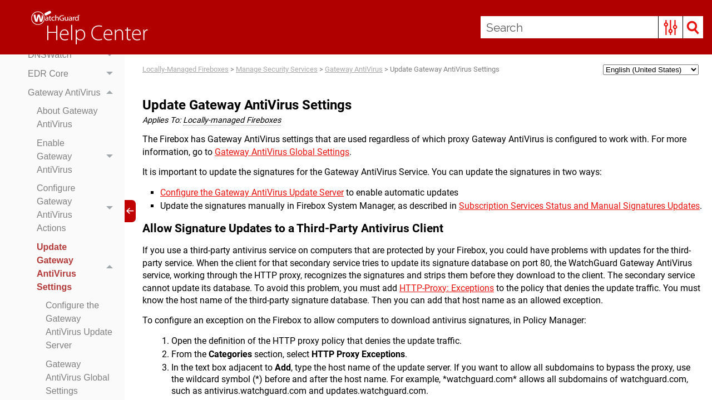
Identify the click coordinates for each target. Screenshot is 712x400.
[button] (670, 27)
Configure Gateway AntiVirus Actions (78, 208)
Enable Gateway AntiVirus (78, 156)
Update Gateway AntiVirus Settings (78, 267)
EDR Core (73, 73)
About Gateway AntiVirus (67, 117)
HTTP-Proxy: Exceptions (446, 288)
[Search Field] (592, 27)
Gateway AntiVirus (73, 92)
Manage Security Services (277, 69)
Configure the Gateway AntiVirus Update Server (79, 325)
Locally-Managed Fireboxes (185, 69)
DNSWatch (73, 55)
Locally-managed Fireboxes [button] (232, 120)
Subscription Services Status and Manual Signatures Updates (579, 206)
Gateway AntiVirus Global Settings (282, 152)
